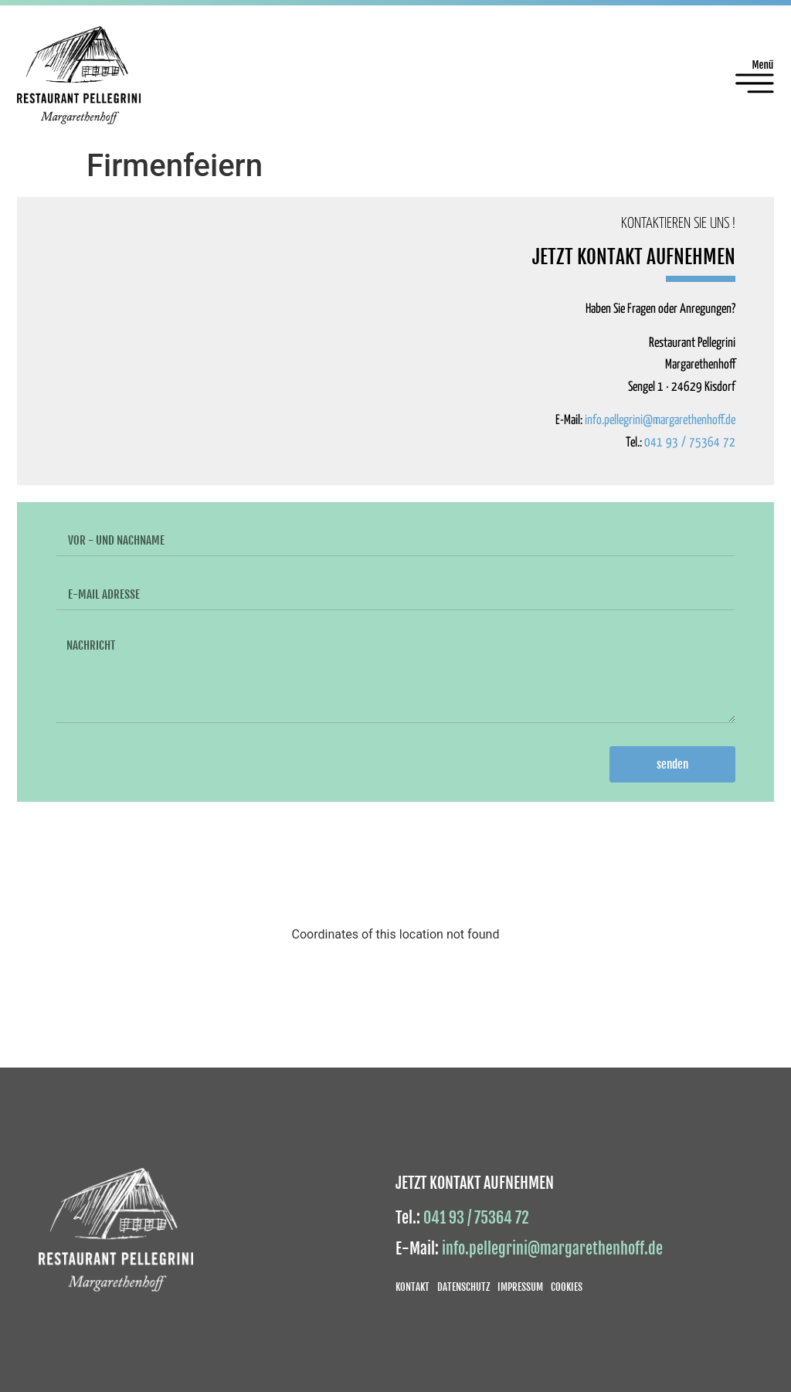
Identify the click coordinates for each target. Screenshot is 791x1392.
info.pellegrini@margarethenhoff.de (660, 420)
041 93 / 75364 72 (689, 443)
